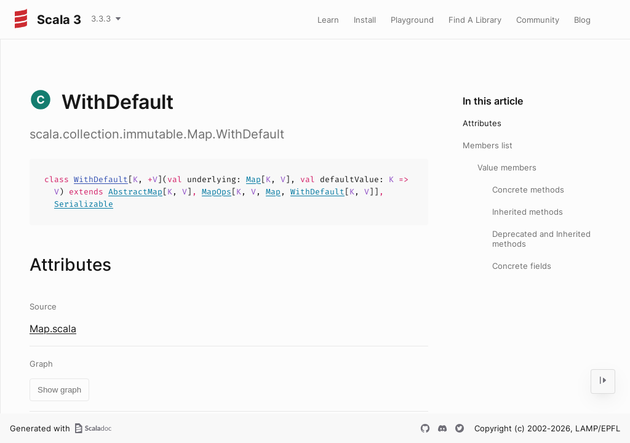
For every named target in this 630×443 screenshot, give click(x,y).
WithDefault (101, 179)
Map (253, 179)
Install (365, 20)
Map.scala (53, 328)
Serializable (83, 204)
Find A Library (475, 20)
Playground (412, 20)
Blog (582, 20)
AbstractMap (135, 191)
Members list (487, 145)
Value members (506, 167)
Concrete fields (521, 266)
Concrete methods (528, 189)
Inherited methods (527, 212)
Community (537, 20)
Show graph (59, 389)
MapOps (216, 191)
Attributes (482, 123)
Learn (328, 20)
